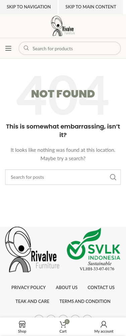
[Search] (63, 177)
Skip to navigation (29, 6)
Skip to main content (91, 6)
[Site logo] (63, 25)
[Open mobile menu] (8, 48)
